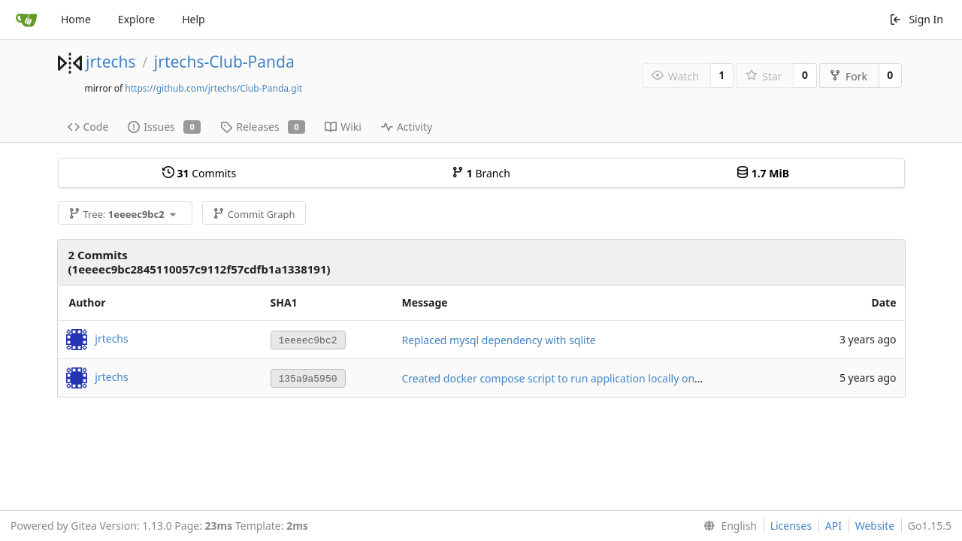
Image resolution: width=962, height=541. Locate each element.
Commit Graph (254, 214)
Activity (406, 126)
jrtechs (111, 61)
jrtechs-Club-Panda (224, 61)
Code (88, 126)
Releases (262, 126)
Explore (136, 19)
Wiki (343, 126)
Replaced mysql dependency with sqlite (499, 340)
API (833, 525)
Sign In (916, 19)
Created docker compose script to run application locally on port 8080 (574, 378)
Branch (481, 173)
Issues (164, 126)
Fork (848, 76)
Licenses (791, 525)
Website (875, 525)
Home (76, 19)
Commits (199, 173)
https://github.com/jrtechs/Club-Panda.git (213, 88)
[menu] (727, 526)
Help (193, 19)
